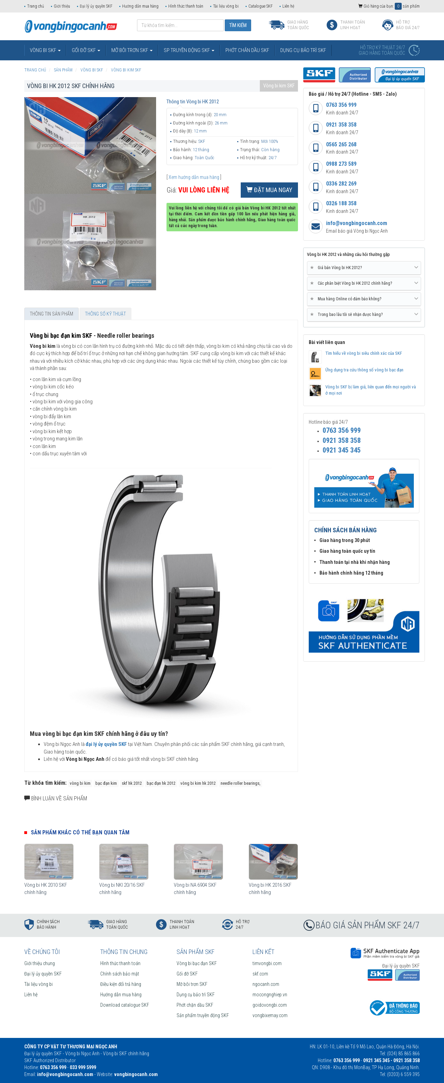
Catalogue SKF (260, 6)
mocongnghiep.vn (270, 994)
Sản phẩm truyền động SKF (203, 1015)
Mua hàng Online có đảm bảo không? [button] (364, 299)
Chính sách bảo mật (119, 974)
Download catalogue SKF (124, 1005)
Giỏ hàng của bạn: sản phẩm (389, 6)
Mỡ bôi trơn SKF (192, 984)
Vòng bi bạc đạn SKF (197, 963)
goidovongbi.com (270, 1005)
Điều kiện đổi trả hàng (120, 984)
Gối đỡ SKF (187, 974)
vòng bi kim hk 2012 (198, 783)
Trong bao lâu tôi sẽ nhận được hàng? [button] (364, 314)
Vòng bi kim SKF (278, 85)
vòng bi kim (80, 783)
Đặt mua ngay (269, 190)
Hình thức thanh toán (185, 6)
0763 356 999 (341, 105)
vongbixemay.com (270, 1015)
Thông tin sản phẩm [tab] (51, 314)
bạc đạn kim (106, 783)
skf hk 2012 (132, 783)
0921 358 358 (341, 124)
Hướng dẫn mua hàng (140, 6)
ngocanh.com (266, 984)
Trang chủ (35, 6)
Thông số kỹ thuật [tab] (105, 314)
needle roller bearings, (241, 783)
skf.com (260, 974)
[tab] (364, 268)
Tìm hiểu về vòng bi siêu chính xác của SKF (363, 353)
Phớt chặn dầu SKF (195, 1005)
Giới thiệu (62, 6)
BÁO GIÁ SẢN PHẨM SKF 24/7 (368, 925)
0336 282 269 (341, 183)
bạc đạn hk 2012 (161, 783)
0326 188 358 (341, 203)
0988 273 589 (341, 164)
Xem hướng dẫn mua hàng (194, 177)
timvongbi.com (267, 963)
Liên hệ (288, 6)
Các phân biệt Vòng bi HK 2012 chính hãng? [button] (364, 283)
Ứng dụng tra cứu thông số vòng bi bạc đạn (364, 369)
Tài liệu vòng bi (226, 6)
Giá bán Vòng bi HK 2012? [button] (364, 267)
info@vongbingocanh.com (356, 223)
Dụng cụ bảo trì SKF (196, 994)
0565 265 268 (341, 144)
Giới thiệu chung (39, 963)
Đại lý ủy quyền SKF (96, 6)
